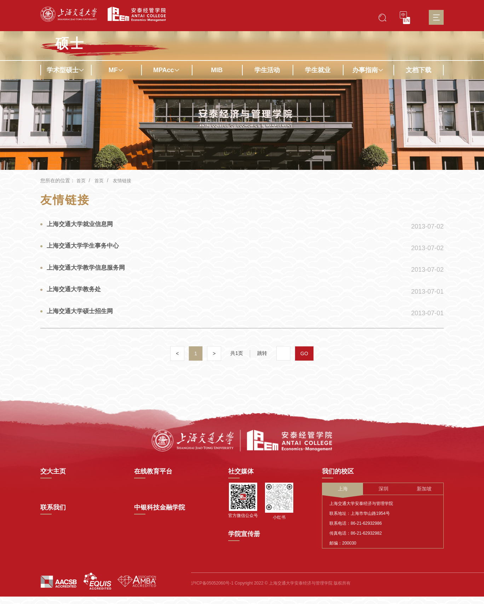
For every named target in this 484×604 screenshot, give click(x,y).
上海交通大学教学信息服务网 (88, 272)
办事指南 (368, 70)
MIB (217, 70)
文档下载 (418, 70)
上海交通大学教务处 (76, 296)
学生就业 (317, 70)
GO (305, 365)
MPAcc (166, 70)
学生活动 (267, 70)
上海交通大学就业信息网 (82, 225)
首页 (81, 180)
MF (116, 70)
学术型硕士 (65, 70)
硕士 (70, 43)
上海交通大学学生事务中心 (85, 249)
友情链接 (124, 180)
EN (407, 20)
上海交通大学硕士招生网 (82, 320)
